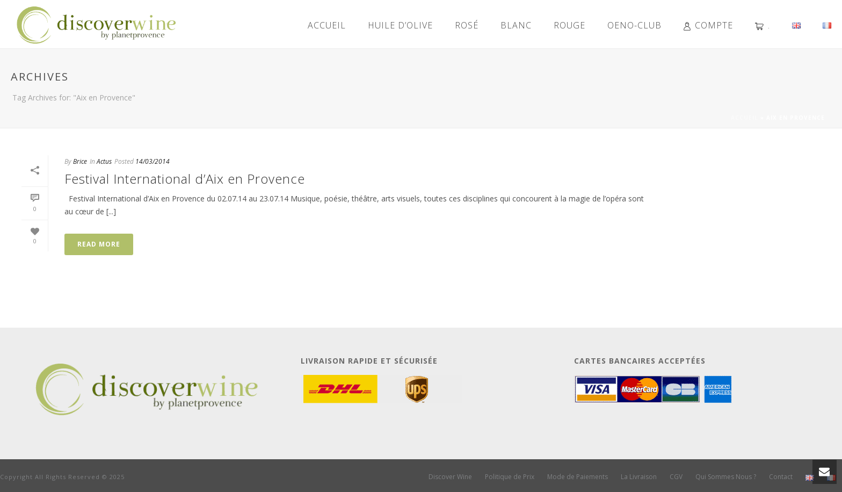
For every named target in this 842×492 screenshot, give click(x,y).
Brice (80, 161)
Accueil (744, 117)
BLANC (516, 25)
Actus (104, 161)
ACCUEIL (327, 25)
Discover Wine (450, 477)
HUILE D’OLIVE (400, 25)
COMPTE (708, 25)
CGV (676, 477)
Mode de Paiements (577, 477)
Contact (781, 477)
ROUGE (569, 25)
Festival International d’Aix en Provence (184, 178)
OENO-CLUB (634, 25)
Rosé (466, 25)
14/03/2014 (152, 161)
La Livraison (639, 477)
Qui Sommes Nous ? (725, 477)
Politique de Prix (509, 477)
